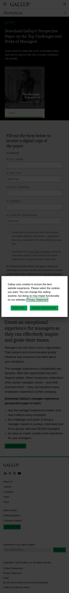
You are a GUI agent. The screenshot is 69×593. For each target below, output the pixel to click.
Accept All (19, 308)
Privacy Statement (37, 299)
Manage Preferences (44, 308)
